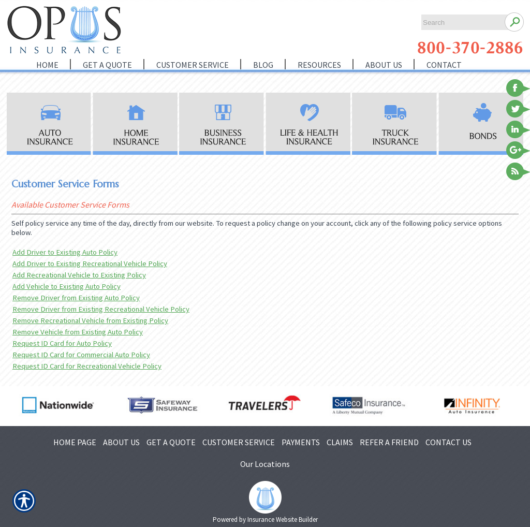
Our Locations (265, 464)
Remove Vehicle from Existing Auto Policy (77, 331)
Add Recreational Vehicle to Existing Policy (79, 275)
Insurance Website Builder (282, 519)
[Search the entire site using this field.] (460, 22)
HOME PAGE (74, 442)
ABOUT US (121, 442)
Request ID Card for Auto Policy (62, 343)
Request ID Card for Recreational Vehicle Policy (86, 366)
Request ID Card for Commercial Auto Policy (81, 354)
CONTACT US (448, 442)
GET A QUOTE (171, 442)
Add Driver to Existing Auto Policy (64, 252)
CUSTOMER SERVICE (238, 442)
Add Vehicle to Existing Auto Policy (66, 286)
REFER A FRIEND (389, 442)
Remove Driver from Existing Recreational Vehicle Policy (100, 309)
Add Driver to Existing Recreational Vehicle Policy (89, 263)
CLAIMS (340, 442)
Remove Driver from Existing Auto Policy (76, 297)
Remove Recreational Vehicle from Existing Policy (90, 320)
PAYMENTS (301, 442)
